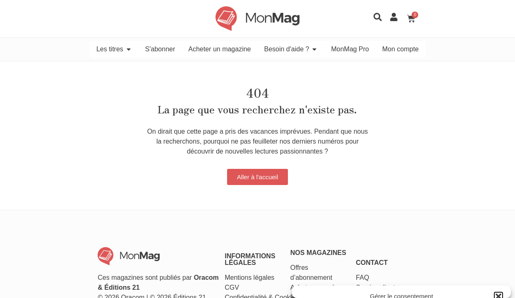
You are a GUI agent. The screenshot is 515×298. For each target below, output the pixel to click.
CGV (218, 244)
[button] (498, 194)
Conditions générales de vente (424, 283)
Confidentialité (231, 254)
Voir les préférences (459, 264)
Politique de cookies (365, 283)
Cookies (273, 254)
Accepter (328, 264)
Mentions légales (235, 234)
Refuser (386, 264)
